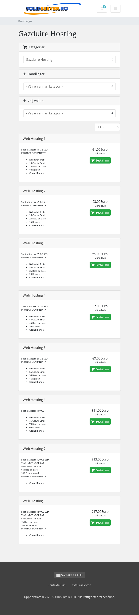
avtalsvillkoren (81, 585)
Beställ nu (100, 160)
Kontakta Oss (56, 585)
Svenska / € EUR (69, 575)
